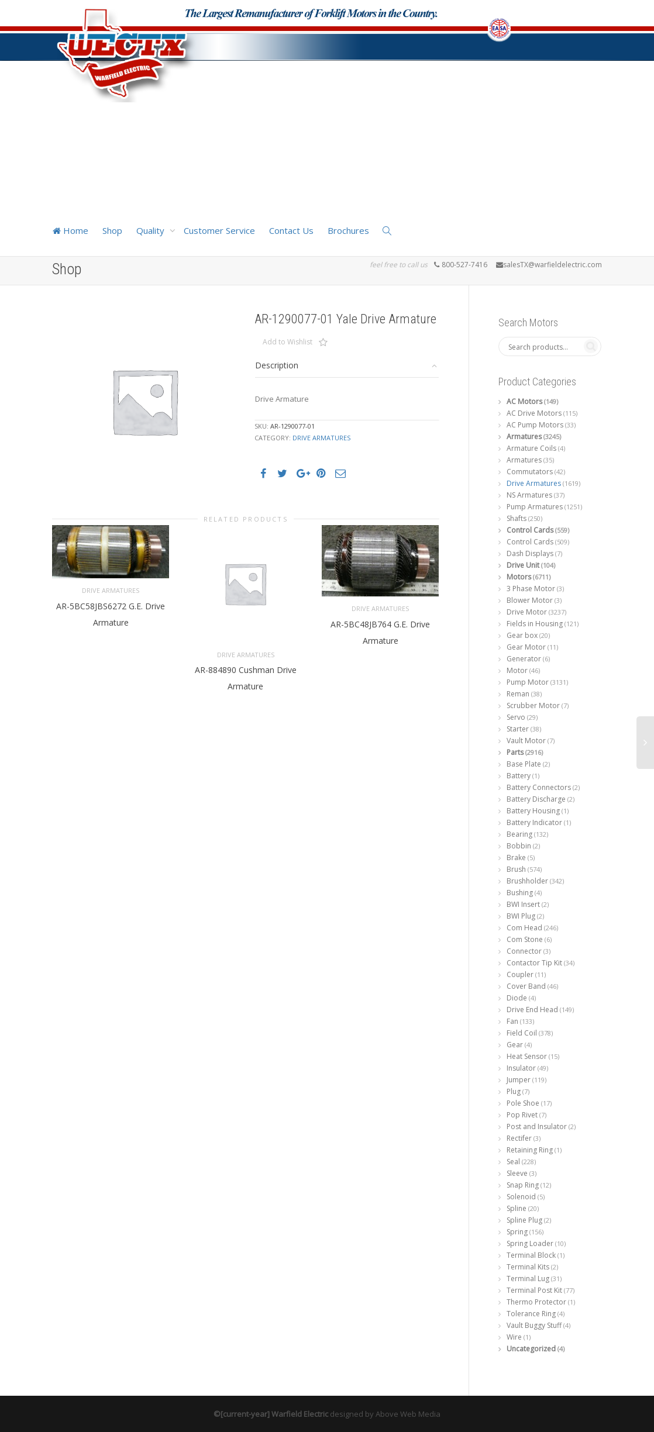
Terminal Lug (528, 1278)
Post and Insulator (537, 1126)
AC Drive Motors (534, 413)
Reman (518, 694)
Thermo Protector (536, 1302)
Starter (518, 729)
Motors (519, 577)
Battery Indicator (534, 822)
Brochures (348, 230)
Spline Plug (524, 1220)
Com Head (524, 928)
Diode (517, 998)
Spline (516, 1208)
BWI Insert (523, 904)
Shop (112, 230)
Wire (514, 1337)
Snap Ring (523, 1185)
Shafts (516, 518)
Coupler (520, 974)
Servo (516, 717)
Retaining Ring (530, 1150)
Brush (516, 869)
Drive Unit (523, 565)
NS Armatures (529, 495)
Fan (512, 1021)
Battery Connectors (539, 787)
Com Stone (525, 939)
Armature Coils (531, 448)
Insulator (521, 1068)
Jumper (519, 1080)
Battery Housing (533, 811)
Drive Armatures (321, 437)
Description (276, 365)
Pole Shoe (523, 1103)
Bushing (520, 893)
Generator (524, 659)
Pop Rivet (522, 1115)
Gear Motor (526, 647)
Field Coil (522, 1033)
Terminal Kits (528, 1267)
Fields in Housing (535, 624)
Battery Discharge (536, 799)
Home (70, 230)
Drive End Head (532, 1010)
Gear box (522, 635)
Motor (517, 670)
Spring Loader (530, 1243)
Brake (516, 857)
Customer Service (219, 230)
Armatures (524, 436)
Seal (513, 1162)
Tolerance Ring (531, 1314)
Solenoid (521, 1197)
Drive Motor (527, 612)
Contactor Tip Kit (534, 963)
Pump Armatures (535, 507)
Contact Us (291, 230)
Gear (515, 1045)
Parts (515, 752)
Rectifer (519, 1138)
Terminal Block (531, 1255)
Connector (524, 951)
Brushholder (527, 881)
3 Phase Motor (531, 588)
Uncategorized (531, 1349)
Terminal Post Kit (534, 1290)
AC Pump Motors (535, 425)
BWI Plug (521, 916)
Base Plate (524, 764)
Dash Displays (530, 553)
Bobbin (519, 846)
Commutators (530, 472)
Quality (151, 230)
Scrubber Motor (533, 705)
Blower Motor (530, 600)
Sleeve (517, 1173)
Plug (514, 1091)
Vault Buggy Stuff (534, 1325)
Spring (517, 1232)
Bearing (519, 834)
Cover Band (526, 986)
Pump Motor (528, 682)
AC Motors (524, 401)
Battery (519, 776)
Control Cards (530, 530)
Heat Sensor (527, 1056)
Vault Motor (526, 741)
